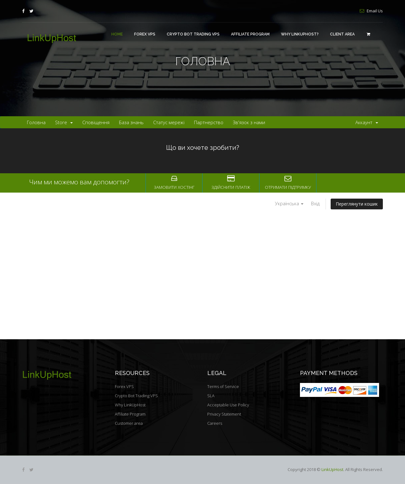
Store (64, 122)
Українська (289, 203)
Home (117, 34)
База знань (131, 122)
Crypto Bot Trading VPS (193, 34)
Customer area (129, 423)
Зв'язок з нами (249, 122)
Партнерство (208, 122)
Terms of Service (223, 386)
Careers (214, 423)
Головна (36, 122)
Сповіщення (95, 122)
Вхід (315, 203)
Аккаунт (366, 122)
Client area (342, 34)
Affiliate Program (250, 34)
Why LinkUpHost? (300, 34)
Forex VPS (144, 34)
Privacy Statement (224, 414)
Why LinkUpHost (130, 405)
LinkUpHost (332, 469)
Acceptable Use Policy (228, 405)
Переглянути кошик (357, 204)
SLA (211, 395)
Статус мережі (168, 122)
